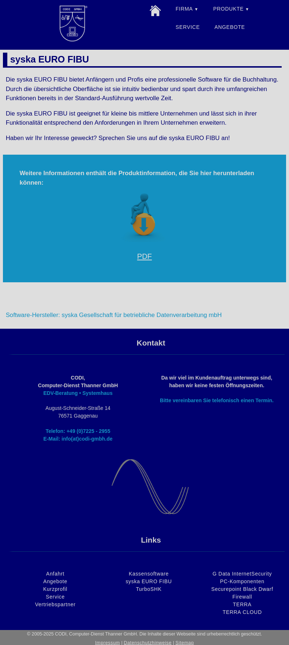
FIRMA (184, 9)
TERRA (242, 604)
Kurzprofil (55, 589)
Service (55, 597)
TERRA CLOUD (242, 612)
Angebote (55, 581)
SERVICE (188, 27)
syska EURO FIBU (148, 581)
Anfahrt (55, 574)
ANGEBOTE (229, 27)
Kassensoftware (149, 574)
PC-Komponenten (242, 581)
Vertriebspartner (55, 604)
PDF (144, 256)
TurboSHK (148, 589)
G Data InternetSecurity (242, 574)
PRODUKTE (228, 9)
